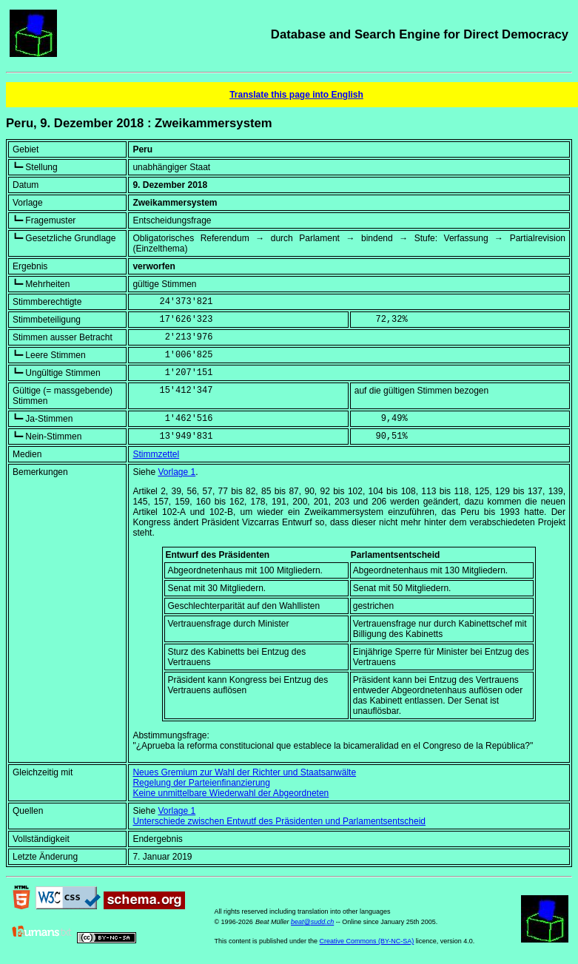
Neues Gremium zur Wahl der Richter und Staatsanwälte (244, 772)
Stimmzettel (155, 454)
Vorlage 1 (176, 472)
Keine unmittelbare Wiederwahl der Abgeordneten (230, 793)
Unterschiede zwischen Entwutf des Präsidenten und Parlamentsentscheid (279, 821)
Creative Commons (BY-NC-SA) (367, 941)
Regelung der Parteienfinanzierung (200, 783)
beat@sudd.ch (312, 922)
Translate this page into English (296, 95)
